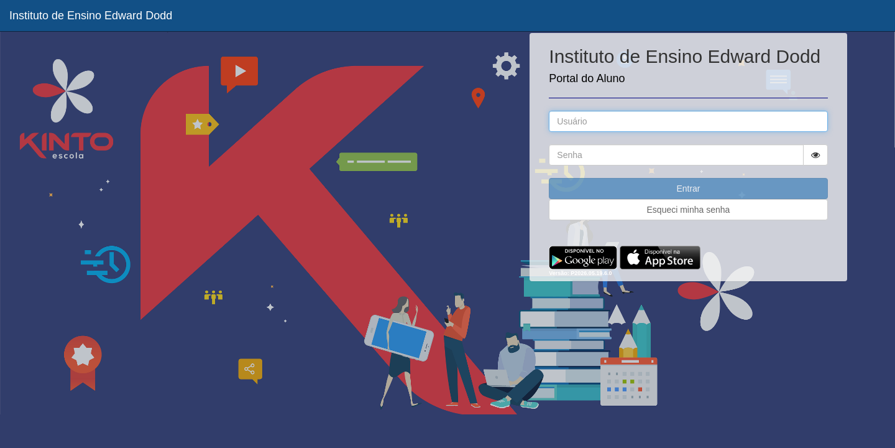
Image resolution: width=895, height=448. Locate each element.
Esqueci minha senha (688, 210)
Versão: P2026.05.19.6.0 (580, 273)
